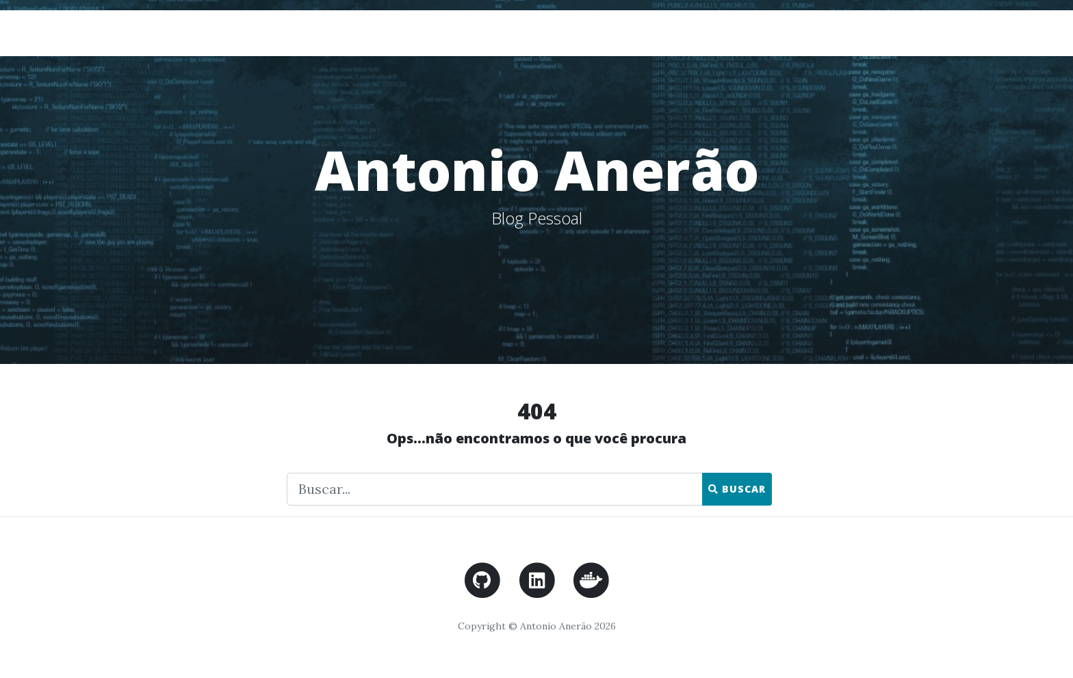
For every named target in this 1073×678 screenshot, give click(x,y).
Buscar (737, 488)
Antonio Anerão (226, 32)
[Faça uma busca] (495, 489)
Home (888, 32)
